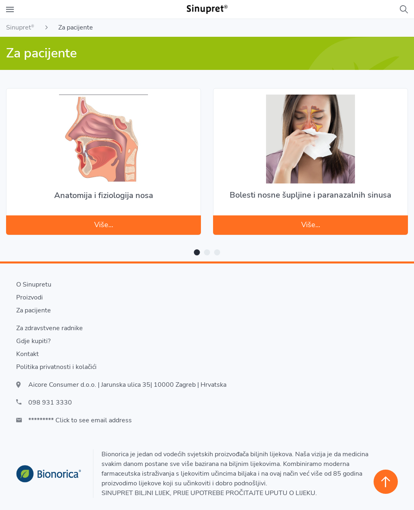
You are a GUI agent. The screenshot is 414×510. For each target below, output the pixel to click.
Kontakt (27, 354)
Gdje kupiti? (33, 341)
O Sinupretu (33, 284)
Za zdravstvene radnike (49, 328)
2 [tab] (207, 252)
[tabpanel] (103, 156)
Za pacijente (33, 310)
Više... (103, 225)
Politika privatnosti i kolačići (56, 366)
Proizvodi (29, 297)
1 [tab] (197, 252)
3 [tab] (217, 252)
